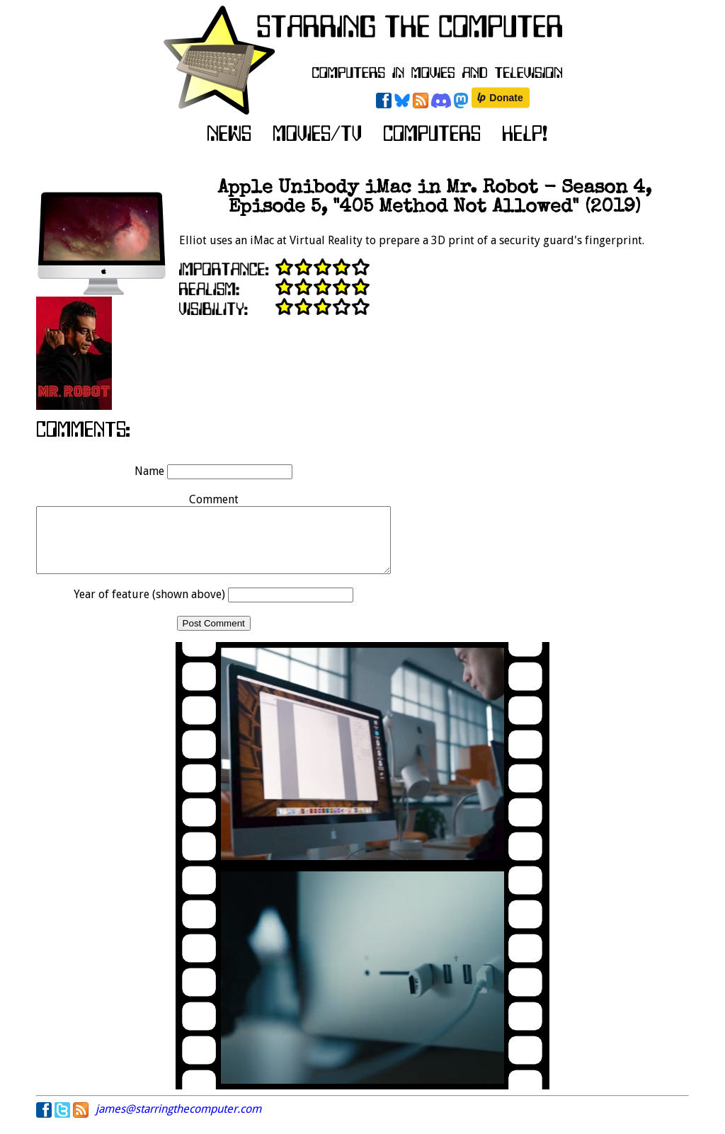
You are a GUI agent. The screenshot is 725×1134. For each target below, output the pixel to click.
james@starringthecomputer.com (178, 1121)
